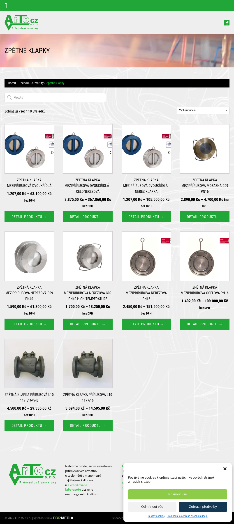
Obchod (24, 83)
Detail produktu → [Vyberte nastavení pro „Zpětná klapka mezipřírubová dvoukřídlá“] (29, 217)
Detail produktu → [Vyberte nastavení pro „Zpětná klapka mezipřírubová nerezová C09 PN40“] (29, 324)
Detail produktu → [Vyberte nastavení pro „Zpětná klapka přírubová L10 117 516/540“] (29, 425)
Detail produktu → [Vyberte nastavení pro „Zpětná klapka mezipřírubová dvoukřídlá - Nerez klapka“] (146, 217)
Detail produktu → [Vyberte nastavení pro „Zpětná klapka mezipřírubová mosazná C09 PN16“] (204, 217)
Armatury (37, 83)
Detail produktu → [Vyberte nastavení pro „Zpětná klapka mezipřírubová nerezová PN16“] (146, 324)
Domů (12, 83)
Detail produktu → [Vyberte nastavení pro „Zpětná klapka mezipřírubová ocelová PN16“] (204, 324)
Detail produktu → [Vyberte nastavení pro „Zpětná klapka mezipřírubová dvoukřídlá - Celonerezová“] (88, 217)
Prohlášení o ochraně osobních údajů (187, 516)
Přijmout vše (177, 494)
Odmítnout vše (152, 506)
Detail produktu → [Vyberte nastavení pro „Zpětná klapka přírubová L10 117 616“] (88, 425)
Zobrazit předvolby (203, 506)
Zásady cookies (156, 516)
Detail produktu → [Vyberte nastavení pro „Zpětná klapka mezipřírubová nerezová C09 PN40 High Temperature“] (88, 324)
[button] (225, 469)
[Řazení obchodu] (202, 110)
